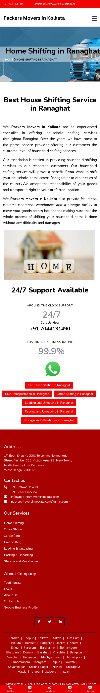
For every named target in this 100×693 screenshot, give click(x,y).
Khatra (74, 643)
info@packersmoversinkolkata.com (52, 4)
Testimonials (12, 583)
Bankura (15, 643)
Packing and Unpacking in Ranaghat (49, 411)
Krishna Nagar (38, 667)
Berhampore (68, 647)
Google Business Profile (21, 607)
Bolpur (55, 662)
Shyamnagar (16, 667)
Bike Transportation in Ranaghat (27, 394)
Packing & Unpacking (18, 555)
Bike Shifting (12, 542)
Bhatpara (12, 652)
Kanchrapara (21, 662)
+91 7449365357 (24, 492)
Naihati (57, 667)
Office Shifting (14, 529)
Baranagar (30, 657)
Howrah (69, 662)
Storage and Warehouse (21, 561)
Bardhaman (48, 647)
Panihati (13, 638)
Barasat (30, 643)
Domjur (28, 652)
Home (9, 60)
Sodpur (28, 638)
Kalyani (65, 671)
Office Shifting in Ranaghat (75, 394)
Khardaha (59, 652)
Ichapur (35, 671)
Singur (15, 647)
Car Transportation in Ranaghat (49, 385)
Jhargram (30, 647)
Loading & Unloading (18, 548)
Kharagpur (73, 667)
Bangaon (76, 652)
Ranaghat (12, 657)
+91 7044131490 (13, 4)
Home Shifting (14, 523)
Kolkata (43, 638)
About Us (11, 595)
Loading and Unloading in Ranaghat (49, 403)
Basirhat (43, 652)
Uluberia (50, 671)
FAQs (8, 589)
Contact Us (11, 601)
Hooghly (46, 643)
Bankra (60, 643)
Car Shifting (12, 536)
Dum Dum (72, 638)
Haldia (22, 671)
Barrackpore (74, 657)
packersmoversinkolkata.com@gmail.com (39, 501)
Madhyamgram (51, 657)
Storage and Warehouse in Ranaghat (49, 420)
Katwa (56, 638)
